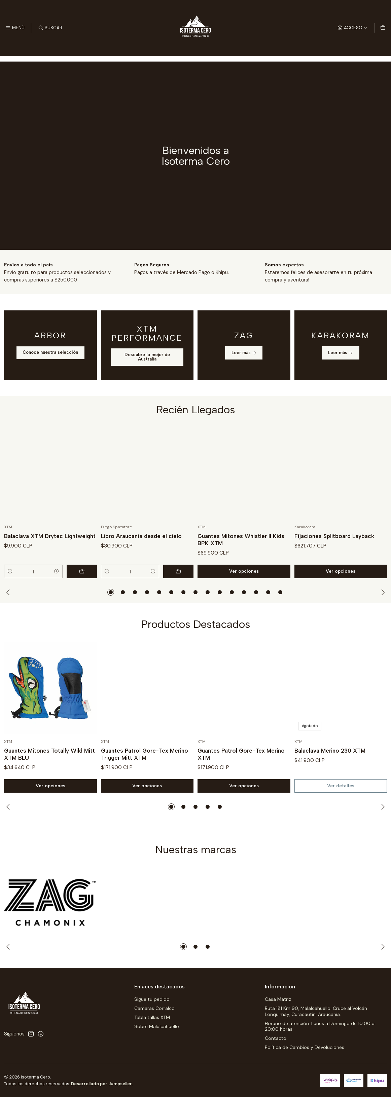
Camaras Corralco (154, 1008)
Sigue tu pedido (152, 999)
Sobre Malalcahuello (156, 1026)
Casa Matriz (278, 999)
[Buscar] (49, 28)
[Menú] (15, 28)
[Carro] (383, 28)
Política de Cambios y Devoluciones (304, 1047)
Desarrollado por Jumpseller (101, 1084)
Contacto (275, 1038)
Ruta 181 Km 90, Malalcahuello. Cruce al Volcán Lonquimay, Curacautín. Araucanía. (316, 1011)
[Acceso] (352, 28)
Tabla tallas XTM (152, 1017)
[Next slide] (382, 592)
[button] (111, 592)
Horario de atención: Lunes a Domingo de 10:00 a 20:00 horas (320, 1026)
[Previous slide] (9, 592)
